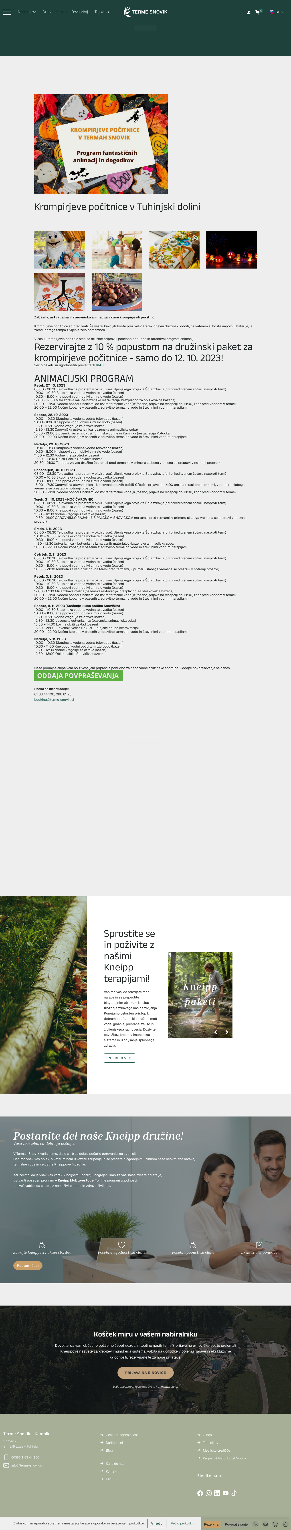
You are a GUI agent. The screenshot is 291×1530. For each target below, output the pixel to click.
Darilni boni (114, 1442)
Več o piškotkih (183, 1523)
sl (278, 12)
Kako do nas (115, 1463)
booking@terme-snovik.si (54, 699)
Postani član (28, 1265)
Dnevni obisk (53, 11)
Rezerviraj (211, 1524)
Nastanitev (27, 11)
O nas (207, 1435)
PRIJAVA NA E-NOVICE (145, 1373)
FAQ (109, 1479)
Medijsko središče (216, 1450)
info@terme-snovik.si (22, 1465)
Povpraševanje (236, 1524)
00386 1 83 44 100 (21, 1457)
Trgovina (102, 11)
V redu (157, 1523)
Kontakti (112, 1471)
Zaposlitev (210, 1442)
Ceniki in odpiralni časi (122, 1435)
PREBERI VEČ (119, 1058)
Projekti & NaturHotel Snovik (225, 1458)
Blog (109, 1450)
